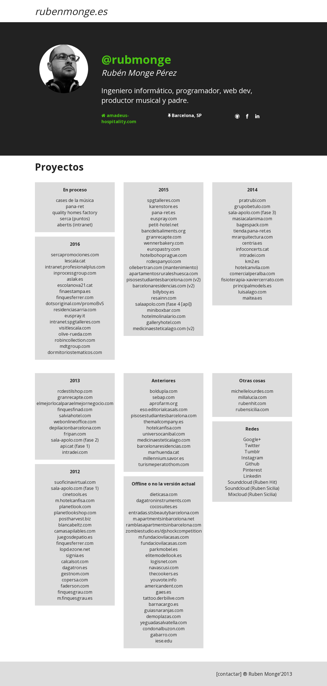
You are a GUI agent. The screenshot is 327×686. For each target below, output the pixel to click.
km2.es (252, 261)
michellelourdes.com (252, 391)
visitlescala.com (75, 328)
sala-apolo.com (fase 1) (75, 488)
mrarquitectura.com (252, 237)
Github (252, 464)
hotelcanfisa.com (163, 428)
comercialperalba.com (252, 273)
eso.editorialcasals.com (163, 409)
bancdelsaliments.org (163, 231)
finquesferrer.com (74, 297)
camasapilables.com (74, 531)
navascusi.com (163, 568)
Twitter (252, 445)
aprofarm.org (163, 403)
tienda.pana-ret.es (252, 231)
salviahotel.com (75, 415)
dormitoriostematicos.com (75, 352)
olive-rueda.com (74, 334)
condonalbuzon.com (164, 629)
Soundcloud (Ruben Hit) (252, 482)
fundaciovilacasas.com (164, 543)
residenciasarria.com (74, 310)
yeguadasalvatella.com (163, 622)
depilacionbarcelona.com (75, 428)
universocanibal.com (163, 434)
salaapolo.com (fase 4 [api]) (163, 304)
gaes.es (163, 592)
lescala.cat (75, 261)
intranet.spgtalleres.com (75, 322)
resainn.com (163, 298)
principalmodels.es (252, 286)
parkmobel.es (163, 549)
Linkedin (252, 476)
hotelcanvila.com (252, 267)
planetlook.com (75, 506)
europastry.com (163, 249)
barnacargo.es (163, 604)
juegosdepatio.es (75, 537)
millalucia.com (252, 397)
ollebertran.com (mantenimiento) (163, 267)
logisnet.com (163, 561)
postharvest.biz (75, 519)
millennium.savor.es (163, 458)
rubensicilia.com (252, 409)
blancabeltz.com (74, 525)
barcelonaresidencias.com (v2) (163, 286)
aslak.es (75, 279)
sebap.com (163, 397)
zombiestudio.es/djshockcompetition (164, 531)
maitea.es (252, 298)
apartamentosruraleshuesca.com (163, 273)
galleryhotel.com (163, 322)
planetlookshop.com (75, 513)
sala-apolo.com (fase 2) (75, 440)
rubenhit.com (252, 403)
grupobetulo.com (252, 206)
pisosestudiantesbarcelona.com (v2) (163, 280)
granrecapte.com (163, 237)
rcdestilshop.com (74, 391)
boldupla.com (163, 391)
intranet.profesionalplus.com (75, 267)
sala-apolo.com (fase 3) (252, 212)
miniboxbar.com (163, 310)
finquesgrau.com (75, 592)
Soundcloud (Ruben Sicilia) (252, 488)
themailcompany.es (163, 422)
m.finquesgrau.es (75, 598)
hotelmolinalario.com (163, 316)
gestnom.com (75, 574)
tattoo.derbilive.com (163, 598)
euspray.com (163, 219)
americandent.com (164, 586)
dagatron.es (74, 568)
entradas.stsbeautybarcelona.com (164, 513)
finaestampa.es (75, 291)
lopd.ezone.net (75, 549)
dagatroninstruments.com (163, 500)
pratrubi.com (252, 200)
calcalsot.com (74, 561)
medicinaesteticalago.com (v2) (163, 328)
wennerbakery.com (163, 243)
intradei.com (252, 255)
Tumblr (252, 452)
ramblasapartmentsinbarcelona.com (163, 525)
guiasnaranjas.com (163, 610)
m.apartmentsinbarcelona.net (163, 519)
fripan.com (75, 434)
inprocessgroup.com (74, 273)
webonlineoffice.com (75, 422)
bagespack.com (252, 225)
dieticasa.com (163, 494)
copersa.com (75, 580)
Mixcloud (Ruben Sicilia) (252, 494)
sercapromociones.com (75, 255)
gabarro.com (163, 635)
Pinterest (252, 470)
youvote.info (163, 580)
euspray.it (75, 316)
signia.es (75, 555)
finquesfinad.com (74, 409)
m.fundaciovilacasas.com (163, 537)
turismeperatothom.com (163, 464)
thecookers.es (163, 574)
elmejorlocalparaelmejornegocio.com (75, 403)
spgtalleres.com (163, 200)
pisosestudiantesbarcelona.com (163, 415)
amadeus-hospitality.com (118, 118)
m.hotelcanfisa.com (74, 500)
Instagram (252, 458)
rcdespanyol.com (163, 261)
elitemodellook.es (163, 555)
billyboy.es (163, 292)
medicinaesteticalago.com (163, 440)
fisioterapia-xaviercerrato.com (252, 280)
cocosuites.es (163, 506)
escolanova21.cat (75, 285)
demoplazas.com (163, 616)
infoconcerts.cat (252, 249)
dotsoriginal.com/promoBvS (75, 303)
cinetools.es (75, 494)
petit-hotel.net (163, 225)
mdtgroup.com (75, 346)
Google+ (252, 439)
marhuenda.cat (163, 452)
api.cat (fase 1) (75, 446)
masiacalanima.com (252, 219)
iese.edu (163, 641)
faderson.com (75, 586)
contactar (229, 673)
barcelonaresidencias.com (163, 446)
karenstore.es (163, 206)
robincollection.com (75, 340)
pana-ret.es (163, 212)
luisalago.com (252, 292)
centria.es (252, 243)
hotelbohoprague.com (163, 255)
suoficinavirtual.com (75, 482)
